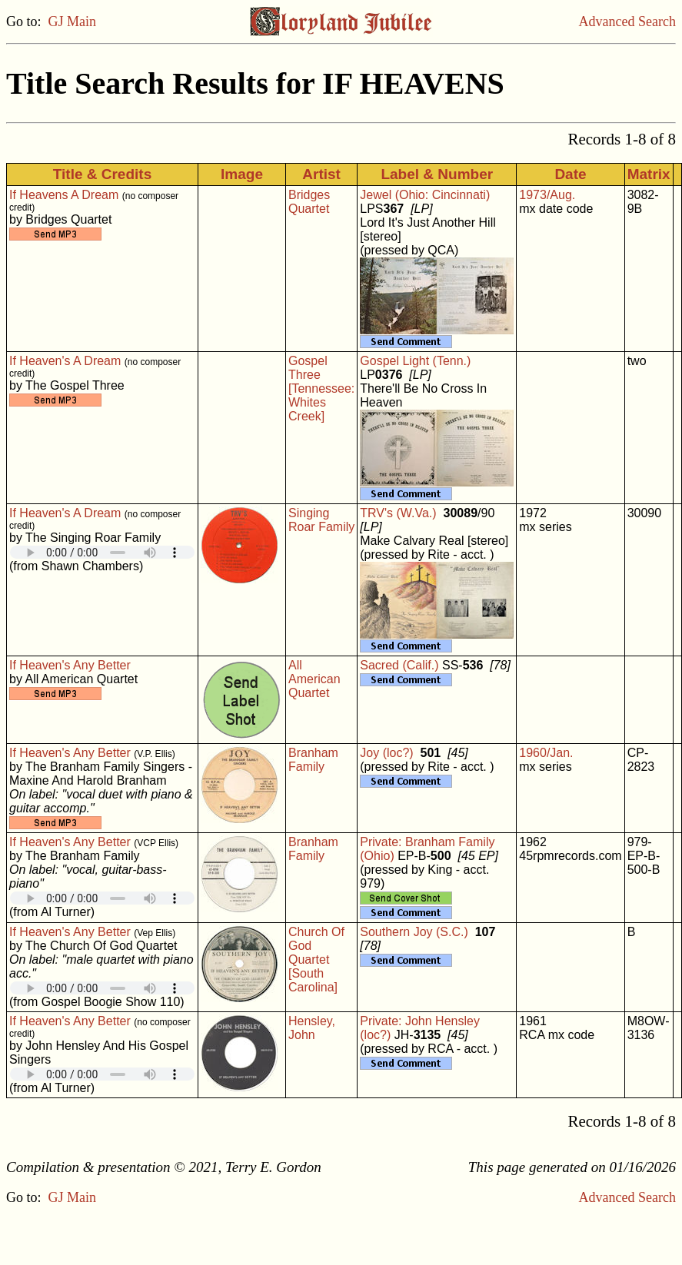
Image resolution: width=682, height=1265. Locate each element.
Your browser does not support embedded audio (102, 552)
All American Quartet (314, 679)
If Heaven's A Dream (65, 360)
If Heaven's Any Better (70, 665)
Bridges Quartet (309, 201)
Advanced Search (627, 21)
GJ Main (72, 21)
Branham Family (313, 759)
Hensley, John (311, 1027)
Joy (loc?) (386, 752)
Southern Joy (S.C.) (414, 931)
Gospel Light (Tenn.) (415, 360)
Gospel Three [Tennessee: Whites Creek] (321, 388)
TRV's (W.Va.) (398, 513)
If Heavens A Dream (63, 194)
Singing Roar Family (321, 519)
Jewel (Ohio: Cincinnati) (425, 194)
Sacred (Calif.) (399, 665)
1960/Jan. (546, 752)
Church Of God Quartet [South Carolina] (316, 959)
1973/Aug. (547, 194)
